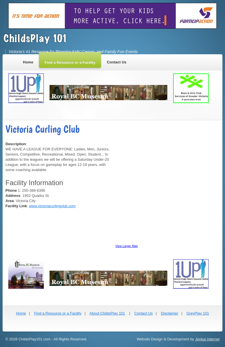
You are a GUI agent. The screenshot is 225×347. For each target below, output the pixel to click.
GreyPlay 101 (197, 313)
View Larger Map (126, 246)
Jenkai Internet (207, 339)
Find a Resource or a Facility (57, 313)
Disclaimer (169, 313)
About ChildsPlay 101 (107, 313)
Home (21, 313)
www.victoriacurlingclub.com (52, 206)
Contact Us (143, 313)
